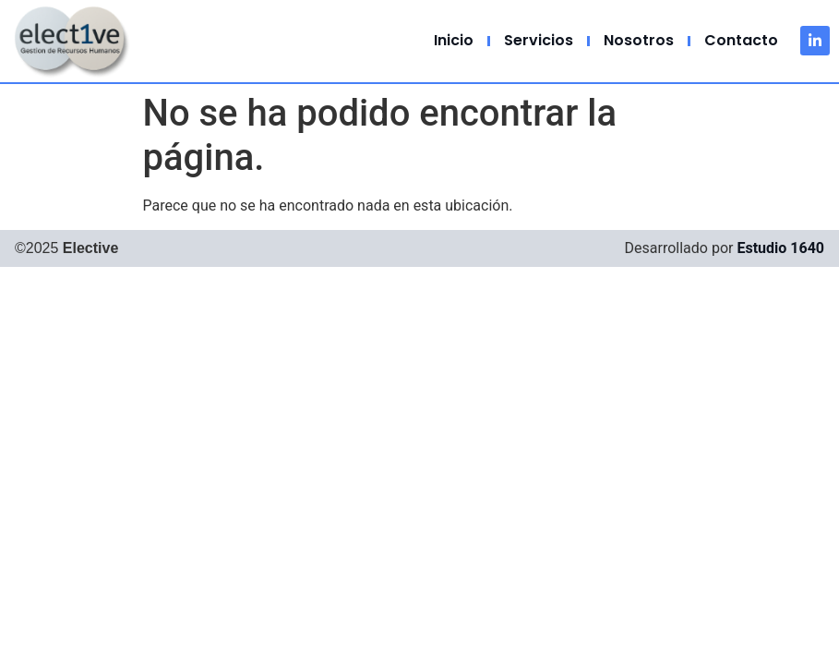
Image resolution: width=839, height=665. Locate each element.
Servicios (538, 40)
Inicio (453, 40)
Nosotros (639, 40)
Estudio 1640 (780, 248)
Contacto (741, 40)
